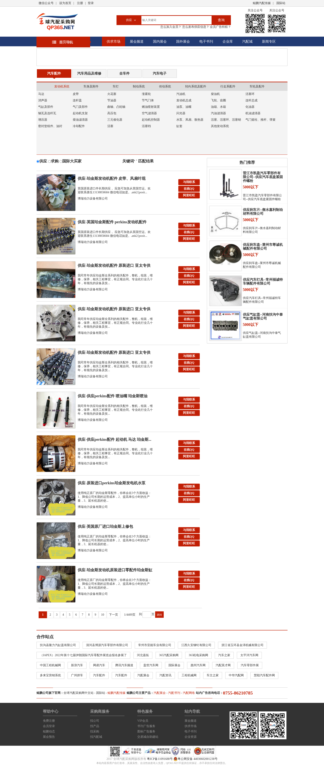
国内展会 (160, 41)
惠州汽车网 (198, 665)
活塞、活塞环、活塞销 (226, 119)
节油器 (111, 100)
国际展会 (174, 665)
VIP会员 (142, 720)
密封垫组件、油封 (50, 126)
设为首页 (65, 3)
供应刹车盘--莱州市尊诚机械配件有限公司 (263, 246)
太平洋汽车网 (249, 655)
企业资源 (191, 736)
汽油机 (180, 94)
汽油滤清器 (218, 113)
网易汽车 (99, 665)
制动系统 (139, 86)
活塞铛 (146, 126)
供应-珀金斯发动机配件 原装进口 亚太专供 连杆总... (114, 266)
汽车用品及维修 (89, 73)
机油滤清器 (252, 113)
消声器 (42, 100)
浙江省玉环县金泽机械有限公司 (242, 645)
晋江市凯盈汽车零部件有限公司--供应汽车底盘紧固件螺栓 (263, 177)
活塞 (110, 126)
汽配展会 (143, 675)
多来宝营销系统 (50, 675)
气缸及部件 (45, 106)
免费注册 (49, 720)
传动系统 (165, 86)
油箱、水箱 (218, 106)
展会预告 (49, 736)
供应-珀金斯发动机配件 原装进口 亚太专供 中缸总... (114, 353)
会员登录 (49, 726)
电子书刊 (206, 41)
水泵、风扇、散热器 (189, 119)
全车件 (124, 73)
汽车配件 (54, 73)
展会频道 (137, 41)
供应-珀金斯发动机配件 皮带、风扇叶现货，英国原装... (112, 179)
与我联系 (189, 182)
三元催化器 (114, 119)
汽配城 (247, 41)
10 (102, 614)
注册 (80, 3)
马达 (41, 94)
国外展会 (183, 41)
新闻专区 (269, 41)
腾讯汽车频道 (124, 665)
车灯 (116, 86)
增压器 (42, 119)
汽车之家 (224, 655)
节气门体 (148, 100)
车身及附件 (90, 86)
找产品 (94, 726)
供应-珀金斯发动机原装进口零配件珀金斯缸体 (115, 571)
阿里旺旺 (189, 195)
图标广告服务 (146, 731)
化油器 (249, 106)
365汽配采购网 (169, 655)
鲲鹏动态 (49, 731)
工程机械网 (189, 675)
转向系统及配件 (195, 86)
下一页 (113, 614)
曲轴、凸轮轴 (116, 106)
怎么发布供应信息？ (195, 26)
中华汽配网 (236, 675)
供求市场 (113, 41)
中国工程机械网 (50, 665)
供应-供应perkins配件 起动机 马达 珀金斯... (114, 439)
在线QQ (189, 188)
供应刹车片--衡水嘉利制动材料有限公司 (263, 211)
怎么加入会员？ (170, 26)
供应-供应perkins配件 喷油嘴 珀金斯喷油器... (112, 397)
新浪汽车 (77, 665)
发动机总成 (183, 100)
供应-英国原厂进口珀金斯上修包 (105, 526)
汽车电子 (160, 73)
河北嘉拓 (143, 655)
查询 (221, 20)
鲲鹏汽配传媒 (262, 3)
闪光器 (180, 113)
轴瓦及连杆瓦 (47, 113)
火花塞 (111, 94)
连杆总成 (251, 100)
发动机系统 (61, 86)
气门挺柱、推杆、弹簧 (260, 119)
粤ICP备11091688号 (160, 758)
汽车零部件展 (250, 665)
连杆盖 (77, 100)
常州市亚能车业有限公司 (154, 645)
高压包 (111, 113)
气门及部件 (80, 106)
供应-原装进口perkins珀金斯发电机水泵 (111, 483)
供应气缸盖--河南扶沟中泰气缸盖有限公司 (263, 316)
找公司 (94, 720)
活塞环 (249, 94)
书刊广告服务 (146, 726)
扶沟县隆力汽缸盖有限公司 (58, 645)
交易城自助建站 (147, 736)
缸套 (179, 126)
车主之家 (213, 675)
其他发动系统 (220, 126)
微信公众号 (46, 3)
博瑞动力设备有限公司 (93, 198)
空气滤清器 (149, 113)
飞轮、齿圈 (218, 100)
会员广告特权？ (220, 26)
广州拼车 (77, 675)
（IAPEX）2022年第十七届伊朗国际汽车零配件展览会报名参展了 (83, 655)
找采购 (94, 731)
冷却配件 (79, 126)
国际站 (280, 3)
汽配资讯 (165, 675)
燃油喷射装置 (151, 106)
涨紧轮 (146, 94)
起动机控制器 (151, 119)
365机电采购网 (198, 655)
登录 (91, 3)
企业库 (228, 41)
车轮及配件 (257, 86)
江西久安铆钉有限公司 (196, 645)
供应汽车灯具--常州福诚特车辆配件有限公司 (263, 281)
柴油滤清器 (80, 119)
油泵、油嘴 (183, 106)
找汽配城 (96, 736)
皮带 (76, 94)
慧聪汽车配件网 (264, 675)
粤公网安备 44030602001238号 (195, 759)
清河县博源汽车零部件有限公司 (107, 645)
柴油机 (215, 94)
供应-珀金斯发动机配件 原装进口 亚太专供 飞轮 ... (114, 310)
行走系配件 (227, 86)
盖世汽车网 (150, 665)
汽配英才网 (223, 665)
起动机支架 (80, 113)
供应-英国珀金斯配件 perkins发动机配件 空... (112, 223)
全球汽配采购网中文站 (79, 692)
